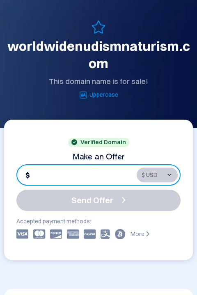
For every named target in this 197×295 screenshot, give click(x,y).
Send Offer (98, 200)
